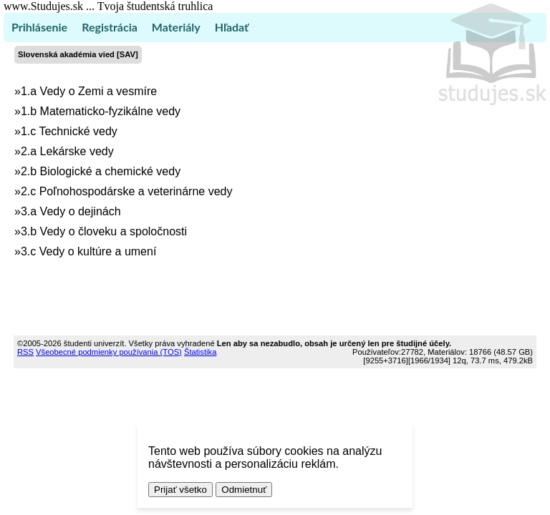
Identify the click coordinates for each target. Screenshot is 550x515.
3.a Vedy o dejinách (71, 211)
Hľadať (232, 27)
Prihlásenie (39, 27)
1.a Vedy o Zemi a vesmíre (89, 91)
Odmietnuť (243, 489)
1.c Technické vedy (69, 131)
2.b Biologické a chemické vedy (100, 171)
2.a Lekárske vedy (67, 151)
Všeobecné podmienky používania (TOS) (109, 352)
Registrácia (110, 27)
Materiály (176, 27)
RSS (25, 352)
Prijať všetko (180, 489)
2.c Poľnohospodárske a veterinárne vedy (127, 191)
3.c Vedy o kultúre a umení (88, 251)
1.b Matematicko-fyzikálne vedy (100, 111)
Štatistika (200, 352)
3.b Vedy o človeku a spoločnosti (104, 231)
